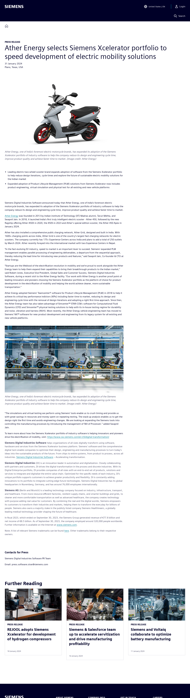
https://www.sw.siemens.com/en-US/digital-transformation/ (78, 437)
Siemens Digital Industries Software (34, 457)
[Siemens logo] (14, 6)
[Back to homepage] (6, 26)
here (66, 530)
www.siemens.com (67, 524)
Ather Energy (11, 215)
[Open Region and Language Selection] (154, 6)
